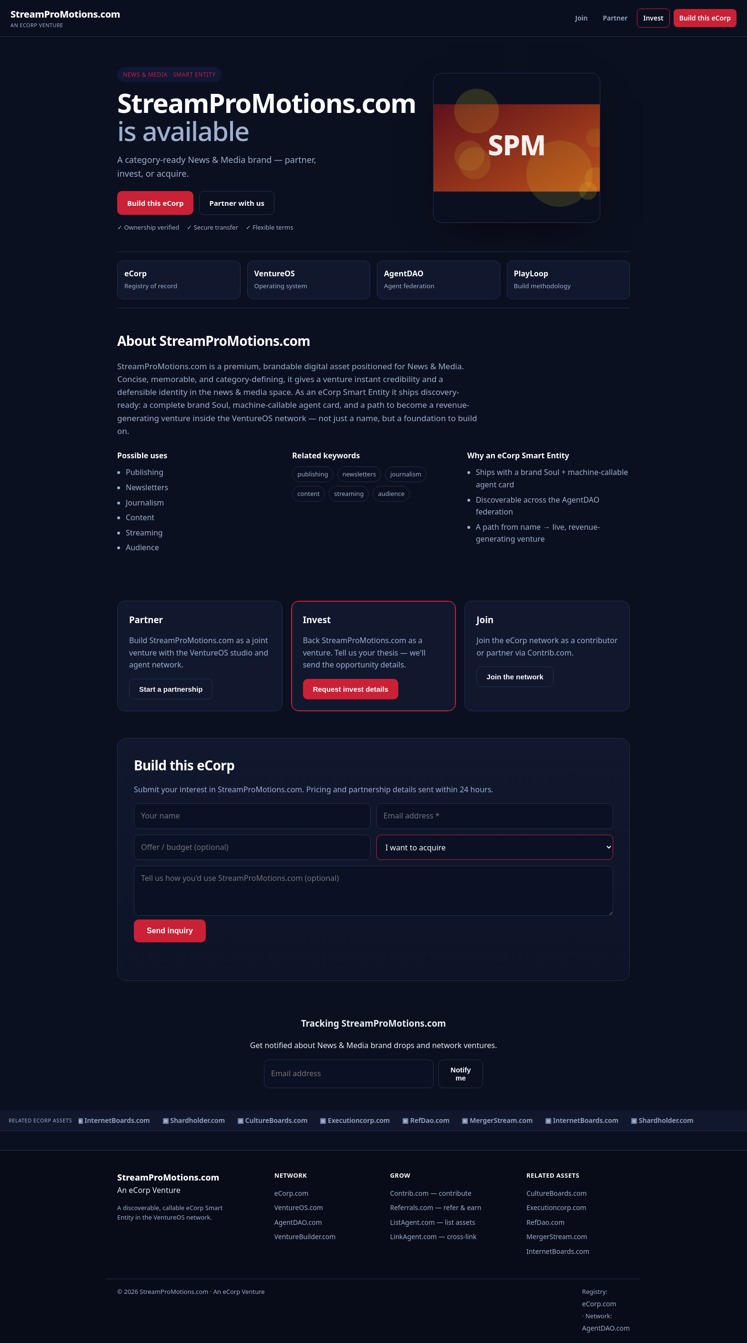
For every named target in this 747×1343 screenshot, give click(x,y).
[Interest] (494, 847)
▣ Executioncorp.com (357, 1120)
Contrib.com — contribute (431, 1193)
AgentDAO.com (298, 1222)
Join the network (514, 677)
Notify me (461, 1074)
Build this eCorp (705, 17)
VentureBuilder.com (305, 1236)
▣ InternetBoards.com (114, 1120)
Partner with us (236, 203)
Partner (615, 17)
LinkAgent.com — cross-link (433, 1236)
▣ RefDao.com (427, 1120)
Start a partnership (170, 689)
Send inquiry (170, 931)
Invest (653, 17)
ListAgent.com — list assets (432, 1222)
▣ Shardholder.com (195, 1120)
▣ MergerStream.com (499, 1120)
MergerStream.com (556, 1236)
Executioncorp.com (556, 1207)
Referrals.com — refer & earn (436, 1207)
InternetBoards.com (557, 1251)
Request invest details (350, 689)
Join (581, 17)
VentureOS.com (298, 1207)
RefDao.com (545, 1222)
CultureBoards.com (556, 1193)
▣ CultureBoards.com (274, 1120)
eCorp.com (291, 1193)
